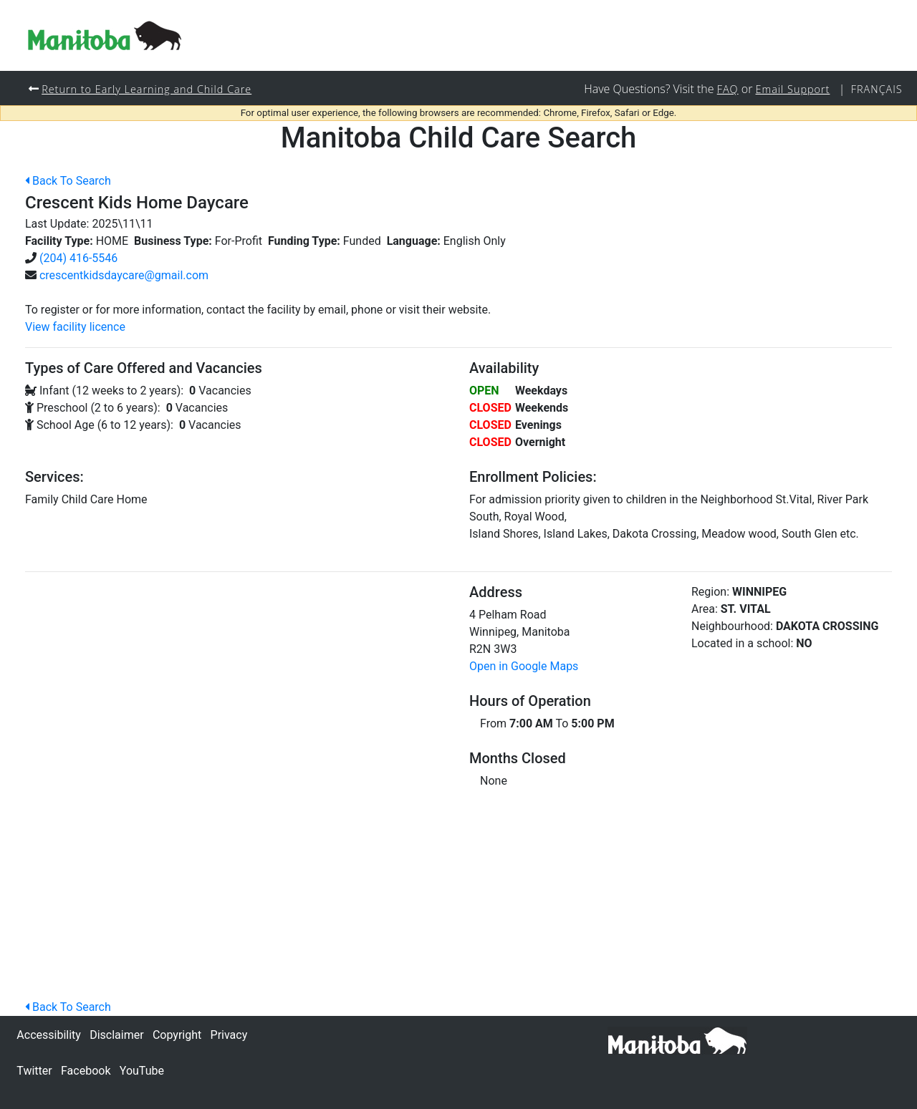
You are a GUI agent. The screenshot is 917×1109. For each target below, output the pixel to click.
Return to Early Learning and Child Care (146, 89)
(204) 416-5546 (78, 258)
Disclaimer (116, 1035)
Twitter (34, 1070)
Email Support (793, 89)
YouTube (142, 1070)
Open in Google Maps (523, 666)
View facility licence (75, 327)
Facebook (85, 1070)
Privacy (229, 1035)
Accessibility (48, 1035)
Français (877, 89)
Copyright (177, 1035)
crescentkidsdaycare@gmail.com (123, 275)
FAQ (728, 89)
